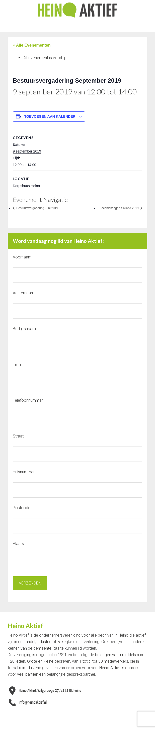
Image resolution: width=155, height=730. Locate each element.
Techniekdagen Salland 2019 (119, 208)
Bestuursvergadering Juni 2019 (37, 208)
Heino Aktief (77, 10)
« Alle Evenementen (32, 45)
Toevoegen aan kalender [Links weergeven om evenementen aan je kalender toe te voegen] (49, 116)
